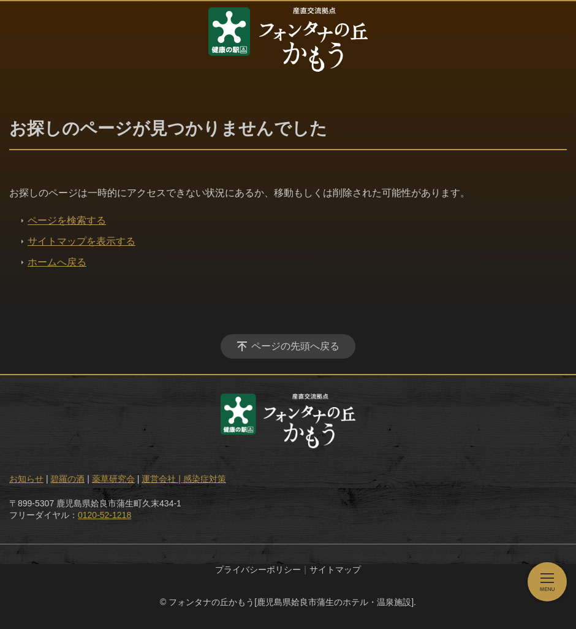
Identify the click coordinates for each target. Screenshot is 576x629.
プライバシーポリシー (258, 569)
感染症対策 (204, 479)
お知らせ (26, 479)
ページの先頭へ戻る (295, 346)
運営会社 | (162, 479)
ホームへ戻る (57, 262)
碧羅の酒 (67, 479)
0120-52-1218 (104, 515)
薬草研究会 (113, 479)
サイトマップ (335, 569)
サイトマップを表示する (81, 241)
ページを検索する (67, 220)
